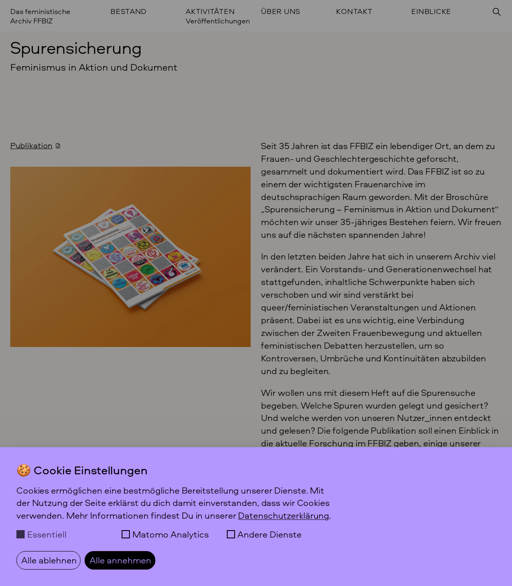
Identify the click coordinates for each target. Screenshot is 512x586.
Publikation (31, 145)
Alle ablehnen (49, 560)
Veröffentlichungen (218, 20)
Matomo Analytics (170, 534)
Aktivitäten (210, 11)
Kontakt (354, 11)
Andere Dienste (270, 534)
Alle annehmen (120, 560)
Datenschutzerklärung (283, 515)
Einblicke (431, 11)
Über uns (280, 11)
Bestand (129, 11)
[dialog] (256, 516)
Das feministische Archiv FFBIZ (40, 16)
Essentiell (47, 534)
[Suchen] (496, 12)
